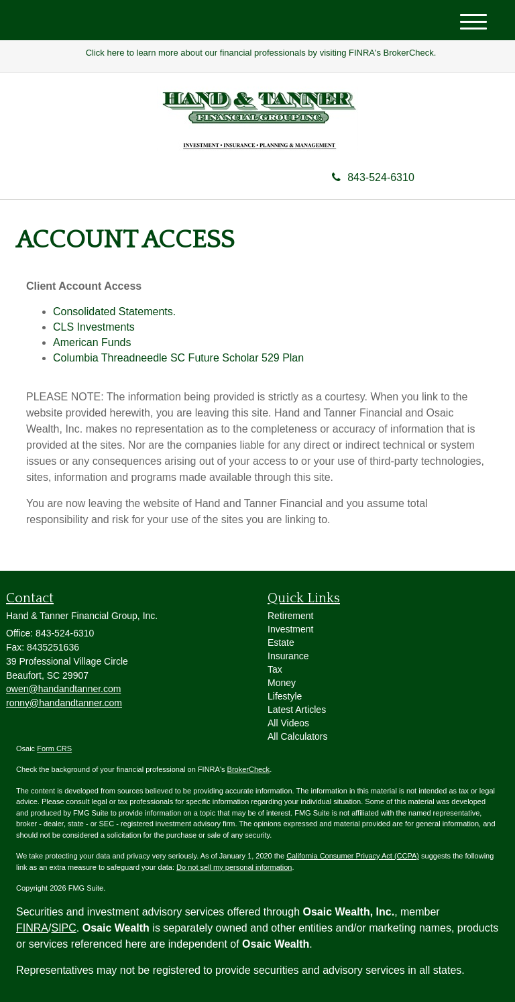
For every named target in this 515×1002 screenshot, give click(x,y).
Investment (290, 629)
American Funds (92, 342)
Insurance (288, 656)
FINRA (32, 928)
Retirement (290, 615)
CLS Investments (94, 327)
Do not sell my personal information (234, 867)
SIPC (63, 928)
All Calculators (297, 736)
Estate (281, 642)
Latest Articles (297, 709)
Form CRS (54, 748)
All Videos (288, 723)
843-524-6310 (373, 177)
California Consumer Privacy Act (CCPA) (352, 856)
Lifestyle (285, 696)
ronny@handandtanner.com (64, 703)
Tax (275, 669)
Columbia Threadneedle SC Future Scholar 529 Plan (178, 358)
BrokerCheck (248, 769)
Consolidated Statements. (114, 311)
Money (282, 682)
